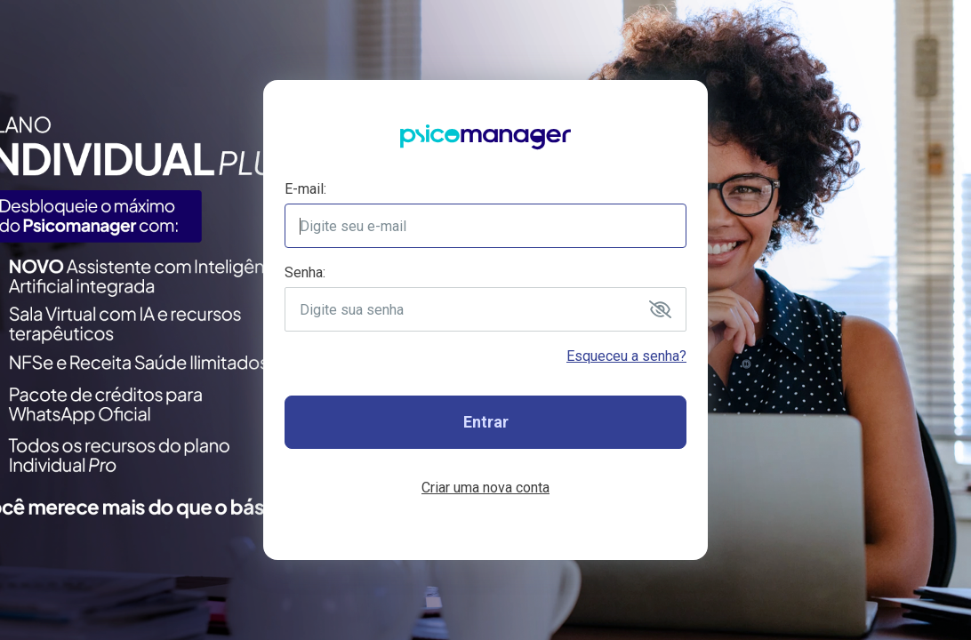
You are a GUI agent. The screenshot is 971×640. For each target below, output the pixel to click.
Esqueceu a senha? (626, 356)
